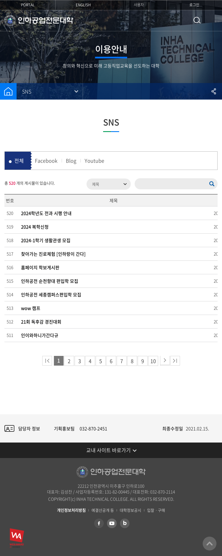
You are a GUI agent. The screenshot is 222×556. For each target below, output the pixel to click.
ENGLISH (83, 4)
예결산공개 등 (103, 510)
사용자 (139, 4)
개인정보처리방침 (71, 510)
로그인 (194, 4)
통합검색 (197, 20)
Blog (71, 160)
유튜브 (112, 523)
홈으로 (8, 91)
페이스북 (99, 523)
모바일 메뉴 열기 (213, 20)
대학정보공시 (130, 510)
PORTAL (28, 4)
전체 (19, 160)
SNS (26, 91)
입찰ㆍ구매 (156, 510)
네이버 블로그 (124, 523)
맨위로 (209, 543)
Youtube (94, 160)
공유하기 (213, 91)
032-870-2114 (162, 492)
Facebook (46, 160)
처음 (47, 361)
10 (153, 361)
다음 (165, 361)
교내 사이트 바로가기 (108, 450)
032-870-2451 (93, 428)
